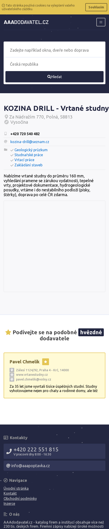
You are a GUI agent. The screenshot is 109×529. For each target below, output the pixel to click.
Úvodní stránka (16, 488)
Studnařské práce (28, 155)
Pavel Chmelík (24, 361)
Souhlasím (96, 7)
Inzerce (9, 503)
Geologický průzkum (31, 150)
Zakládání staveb (28, 165)
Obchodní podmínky (20, 499)
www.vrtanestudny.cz (32, 374)
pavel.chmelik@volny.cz (33, 379)
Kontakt (10, 493)
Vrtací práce (24, 160)
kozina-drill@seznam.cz (29, 142)
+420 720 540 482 (25, 134)
